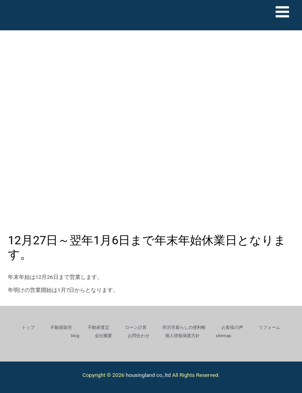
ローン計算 (136, 327)
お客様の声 (232, 327)
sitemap (223, 335)
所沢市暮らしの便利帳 (184, 327)
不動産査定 (98, 327)
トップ (28, 327)
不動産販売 (61, 327)
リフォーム (269, 327)
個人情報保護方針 (182, 335)
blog (75, 335)
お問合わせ (138, 335)
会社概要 (103, 335)
